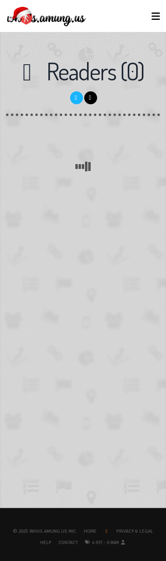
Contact (68, 543)
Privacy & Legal (134, 531)
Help (46, 543)
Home (90, 531)
